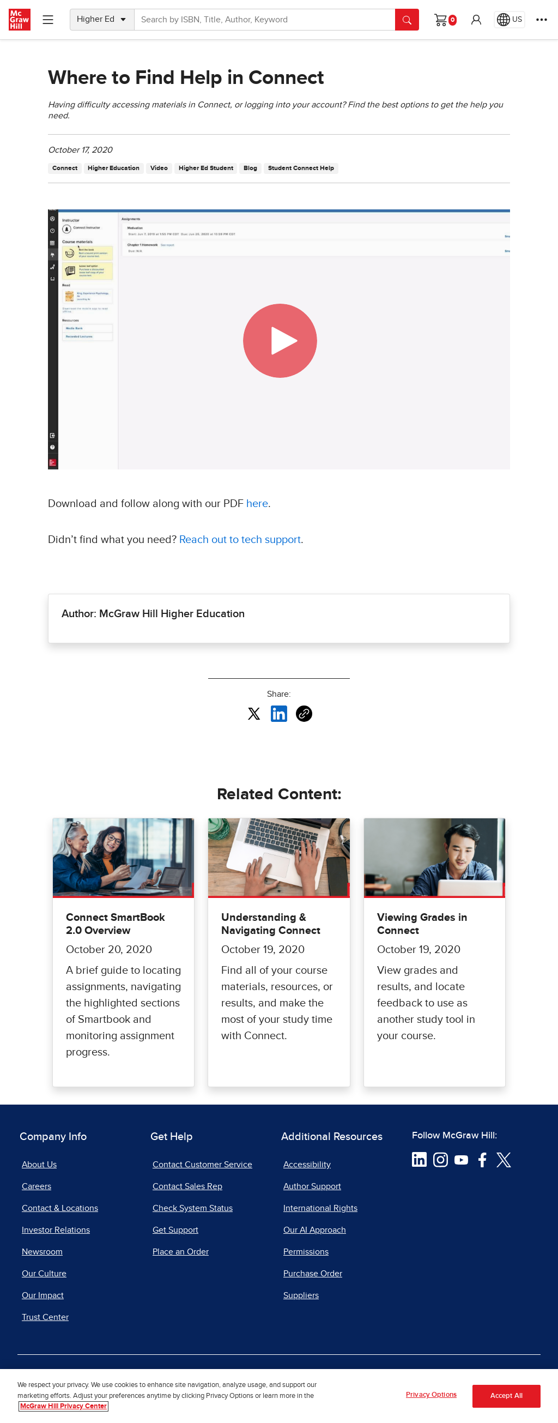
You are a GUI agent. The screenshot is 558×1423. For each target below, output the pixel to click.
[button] (476, 19)
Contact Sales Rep (187, 1186)
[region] (279, 1396)
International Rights (320, 1208)
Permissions (306, 1251)
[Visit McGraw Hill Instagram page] (440, 1159)
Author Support (312, 1186)
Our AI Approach (314, 1230)
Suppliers (301, 1295)
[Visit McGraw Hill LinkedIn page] (419, 1159)
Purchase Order (312, 1273)
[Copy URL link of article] (304, 714)
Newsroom (42, 1251)
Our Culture (44, 1273)
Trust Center (45, 1317)
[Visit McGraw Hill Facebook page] (482, 1159)
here (257, 503)
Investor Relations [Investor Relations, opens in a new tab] (56, 1230)
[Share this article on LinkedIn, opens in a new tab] (279, 713)
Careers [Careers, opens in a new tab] (36, 1186)
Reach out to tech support (240, 539)
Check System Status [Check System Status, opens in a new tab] (193, 1208)
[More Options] (541, 19)
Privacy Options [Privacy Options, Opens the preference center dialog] (431, 1394)
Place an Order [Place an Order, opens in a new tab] (181, 1251)
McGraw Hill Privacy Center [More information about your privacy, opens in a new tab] (63, 1406)
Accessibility (307, 1164)
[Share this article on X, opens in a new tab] (254, 713)
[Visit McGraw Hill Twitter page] (503, 1159)
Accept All (506, 1396)
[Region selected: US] (509, 19)
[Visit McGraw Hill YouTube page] (461, 1159)
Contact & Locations (60, 1208)
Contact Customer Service (202, 1164)
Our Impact (43, 1295)
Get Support (175, 1230)
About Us (39, 1164)
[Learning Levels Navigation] (48, 19)
